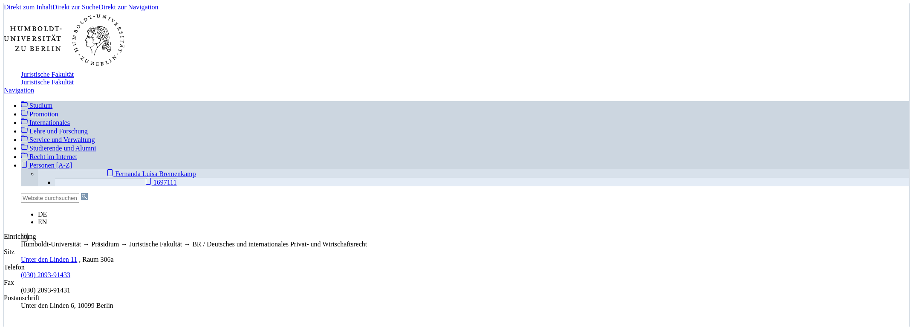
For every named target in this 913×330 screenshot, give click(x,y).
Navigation (19, 90)
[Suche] (84, 196)
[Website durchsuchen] (50, 198)
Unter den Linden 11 (49, 259)
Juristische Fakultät (47, 74)
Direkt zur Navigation (128, 7)
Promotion (39, 114)
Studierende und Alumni (58, 148)
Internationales (45, 122)
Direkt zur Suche (75, 7)
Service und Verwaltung (58, 139)
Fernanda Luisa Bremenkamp (151, 173)
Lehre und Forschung (54, 131)
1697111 (161, 182)
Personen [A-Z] (46, 165)
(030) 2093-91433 (45, 274)
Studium (36, 105)
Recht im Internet (49, 156)
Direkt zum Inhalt (28, 7)
